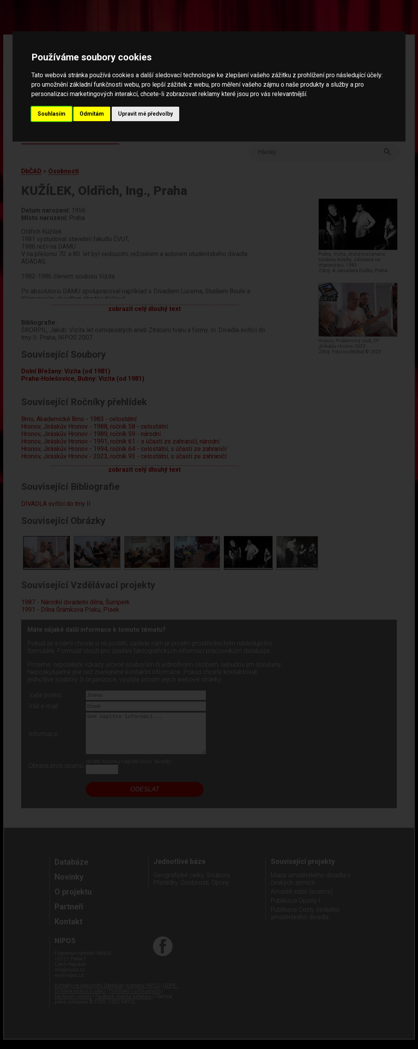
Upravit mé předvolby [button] (145, 114)
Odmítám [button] (92, 114)
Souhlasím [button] (51, 114)
